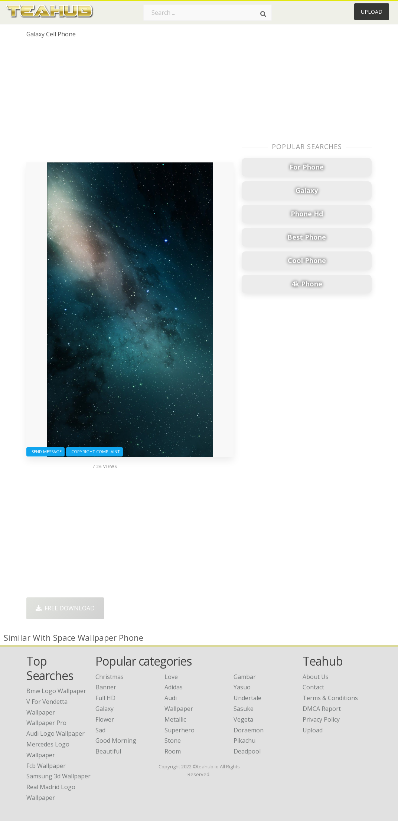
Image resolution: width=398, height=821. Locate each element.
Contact (313, 687)
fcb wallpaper (46, 766)
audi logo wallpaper (55, 733)
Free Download (65, 608)
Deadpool (247, 751)
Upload (371, 11)
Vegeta (243, 719)
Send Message (45, 451)
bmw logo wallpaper (56, 691)
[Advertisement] (130, 103)
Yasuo (242, 687)
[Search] (263, 14)
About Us (316, 677)
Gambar (245, 677)
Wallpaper (178, 709)
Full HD (105, 698)
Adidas (173, 687)
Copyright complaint (94, 451)
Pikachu (244, 740)
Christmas (109, 677)
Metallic (175, 719)
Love (171, 677)
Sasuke (244, 709)
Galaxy (104, 709)
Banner (105, 687)
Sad (100, 730)
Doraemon (249, 730)
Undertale (247, 698)
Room (172, 751)
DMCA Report (322, 709)
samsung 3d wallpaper (58, 776)
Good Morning (115, 740)
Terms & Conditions (330, 698)
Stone (172, 740)
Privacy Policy (321, 719)
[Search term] (207, 12)
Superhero (179, 730)
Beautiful (108, 751)
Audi (170, 698)
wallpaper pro (46, 723)
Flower (104, 719)
